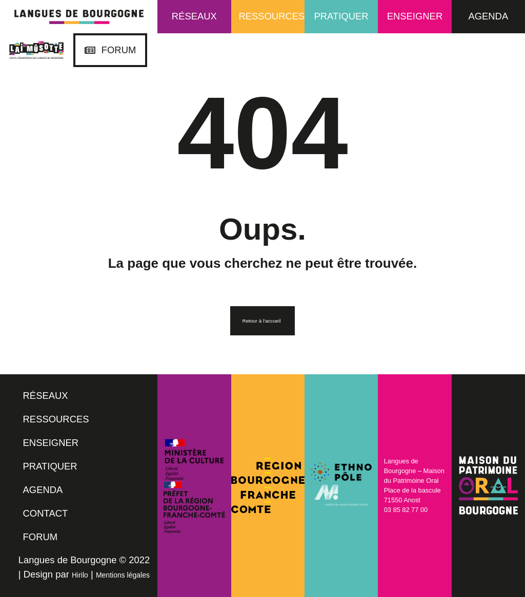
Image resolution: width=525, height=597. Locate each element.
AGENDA (43, 489)
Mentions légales (123, 575)
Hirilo (80, 575)
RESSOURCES (56, 419)
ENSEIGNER (51, 442)
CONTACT (45, 513)
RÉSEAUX (45, 395)
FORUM (40, 536)
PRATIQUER (50, 466)
